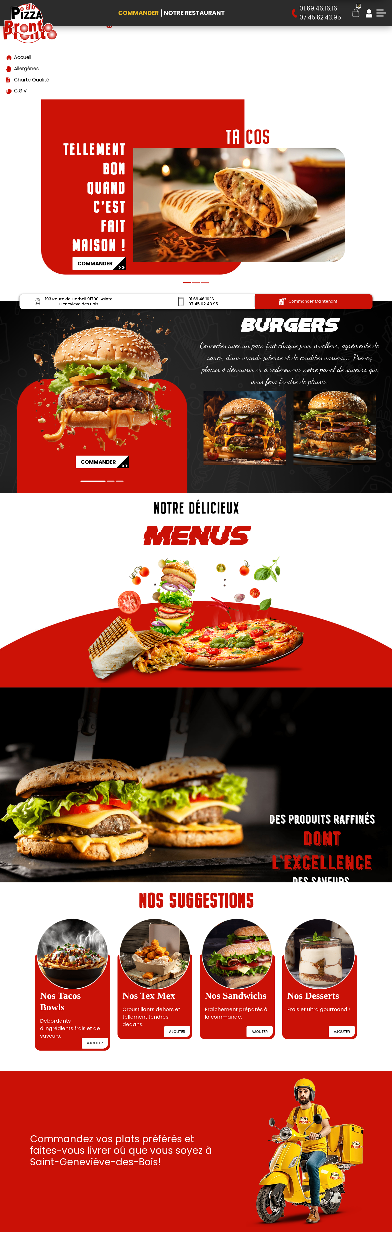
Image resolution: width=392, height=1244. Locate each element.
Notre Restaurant (194, 13)
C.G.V (20, 90)
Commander (138, 13)
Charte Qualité (31, 79)
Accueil (22, 57)
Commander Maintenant (308, 301)
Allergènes (26, 68)
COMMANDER (101, 265)
